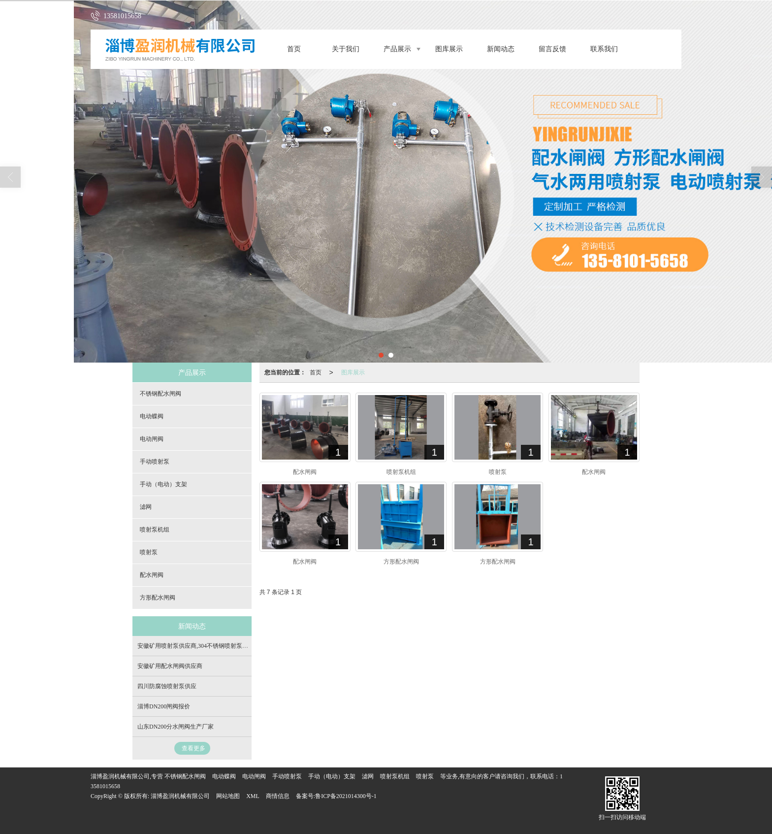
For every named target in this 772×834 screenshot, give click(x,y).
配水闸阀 (151, 574)
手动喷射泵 (154, 461)
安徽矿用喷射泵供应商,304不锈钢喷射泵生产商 (198, 645)
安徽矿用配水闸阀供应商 (169, 666)
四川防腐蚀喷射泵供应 (166, 686)
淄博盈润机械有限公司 (180, 796)
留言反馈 (552, 49)
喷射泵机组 (154, 529)
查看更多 (193, 748)
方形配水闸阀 (157, 597)
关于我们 (345, 49)
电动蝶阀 (151, 416)
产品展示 (397, 49)
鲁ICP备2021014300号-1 (346, 796)
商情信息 (278, 796)
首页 (294, 49)
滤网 (146, 506)
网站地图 (228, 796)
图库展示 (449, 49)
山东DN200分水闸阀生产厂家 (175, 726)
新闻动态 (501, 49)
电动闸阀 (151, 438)
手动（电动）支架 (163, 484)
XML (252, 796)
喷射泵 (149, 552)
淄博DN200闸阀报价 (163, 706)
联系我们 (604, 49)
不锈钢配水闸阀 (160, 393)
